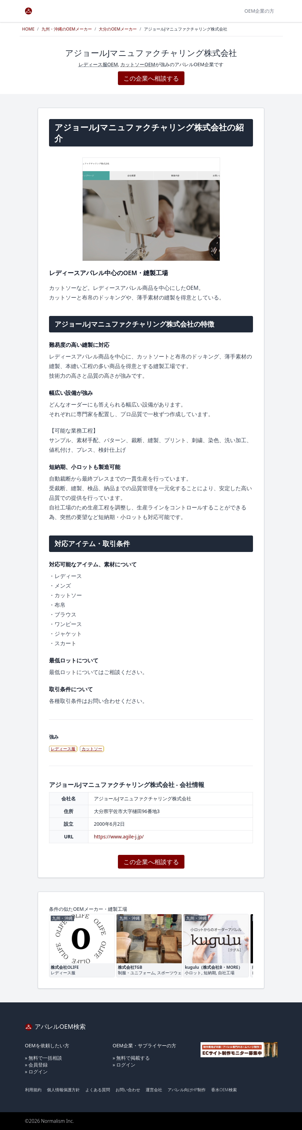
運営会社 (154, 1090)
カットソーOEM (137, 64)
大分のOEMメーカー (118, 29)
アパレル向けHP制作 (187, 1090)
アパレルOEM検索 (55, 1026)
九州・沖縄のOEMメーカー (66, 29)
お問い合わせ (128, 1090)
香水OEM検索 (224, 1090)
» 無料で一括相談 (43, 1058)
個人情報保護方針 (63, 1090)
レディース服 (63, 749)
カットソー (92, 749)
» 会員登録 (36, 1064)
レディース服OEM (98, 64)
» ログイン (36, 1071)
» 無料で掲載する (131, 1058)
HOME (28, 29)
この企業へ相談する (151, 78)
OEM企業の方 (259, 11)
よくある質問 (97, 1090)
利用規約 (33, 1090)
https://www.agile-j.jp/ (119, 836)
